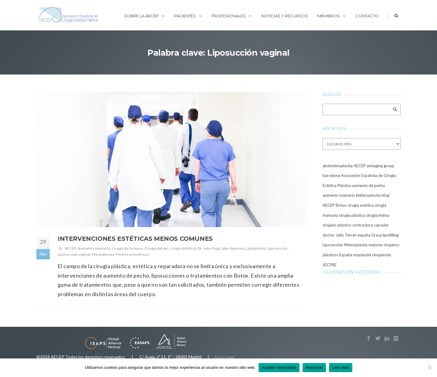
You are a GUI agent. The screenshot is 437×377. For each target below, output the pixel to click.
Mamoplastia (356, 244)
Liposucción (277, 248)
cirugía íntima (377, 215)
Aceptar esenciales (279, 367)
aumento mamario (339, 195)
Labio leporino (232, 248)
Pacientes (188, 15)
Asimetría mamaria (94, 248)
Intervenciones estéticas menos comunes (135, 238)
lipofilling (390, 235)
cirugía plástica (352, 215)
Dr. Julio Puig (208, 248)
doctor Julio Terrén (340, 235)
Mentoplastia (103, 254)
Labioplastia (256, 248)
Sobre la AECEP (144, 15)
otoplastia (362, 254)
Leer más (340, 367)
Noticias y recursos (284, 15)
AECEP (70, 248)
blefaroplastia (368, 195)
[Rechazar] (429, 368)
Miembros (331, 15)
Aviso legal (224, 356)
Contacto (367, 15)
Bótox (341, 205)
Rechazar (314, 367)
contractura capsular (370, 225)
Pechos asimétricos (132, 254)
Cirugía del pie (156, 248)
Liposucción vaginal (74, 254)
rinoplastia (381, 254)
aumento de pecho (368, 185)
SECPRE (330, 264)
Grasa (376, 235)
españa (363, 235)
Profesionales (232, 15)
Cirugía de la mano (127, 248)
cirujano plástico (337, 225)
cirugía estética (183, 248)
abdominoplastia (338, 165)
